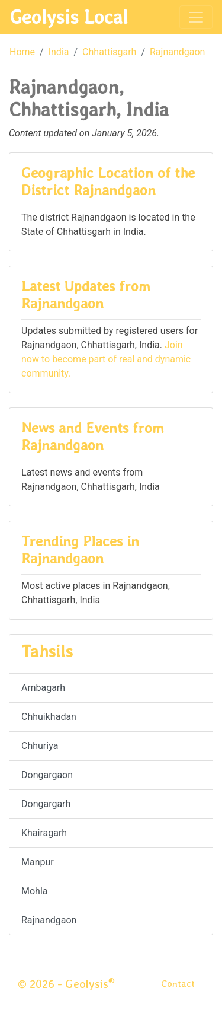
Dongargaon (47, 774)
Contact (178, 983)
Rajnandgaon (177, 52)
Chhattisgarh (109, 52)
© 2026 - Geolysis (66, 984)
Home (22, 52)
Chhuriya (39, 745)
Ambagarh (43, 687)
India (59, 52)
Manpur (37, 862)
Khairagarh (44, 833)
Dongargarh (45, 804)
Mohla (34, 891)
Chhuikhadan (48, 716)
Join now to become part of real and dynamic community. (106, 359)
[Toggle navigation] (196, 17)
